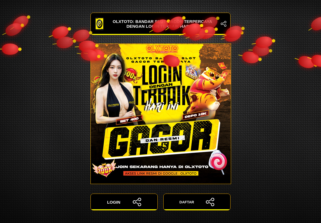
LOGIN (124, 202)
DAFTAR (197, 202)
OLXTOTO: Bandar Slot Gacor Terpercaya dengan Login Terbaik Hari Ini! (160, 24)
